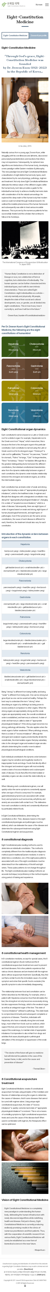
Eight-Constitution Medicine (15, 35)
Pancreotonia (13, 369)
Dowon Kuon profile (39, 35)
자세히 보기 (41, 1275)
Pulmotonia (13, 391)
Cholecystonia (37, 347)
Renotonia (13, 413)
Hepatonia (13, 347)
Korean (39, 4)
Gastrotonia (37, 369)
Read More (29, 1269)
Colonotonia (37, 391)
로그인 (25, 1285)
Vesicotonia (37, 413)
